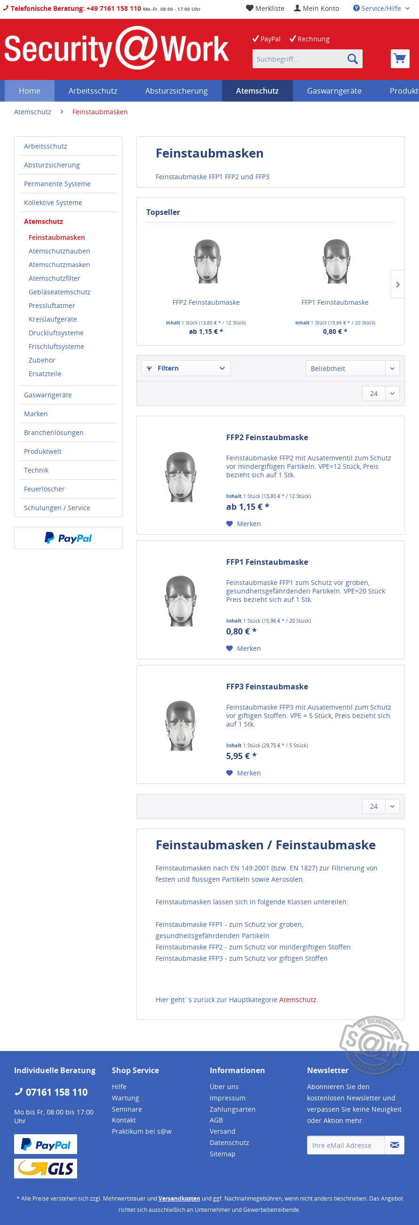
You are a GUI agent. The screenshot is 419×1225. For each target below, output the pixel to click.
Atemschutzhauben (59, 250)
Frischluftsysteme (56, 346)
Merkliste (265, 8)
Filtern (163, 368)
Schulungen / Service (57, 507)
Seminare (127, 1109)
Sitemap (223, 1153)
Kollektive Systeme (53, 202)
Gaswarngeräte (48, 394)
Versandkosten (179, 1198)
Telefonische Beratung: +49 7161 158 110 (71, 8)
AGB (216, 1119)
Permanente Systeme (57, 183)
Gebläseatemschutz (60, 291)
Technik (36, 470)
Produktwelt (43, 451)
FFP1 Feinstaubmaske (335, 302)
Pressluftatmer (52, 305)
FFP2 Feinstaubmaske (206, 302)
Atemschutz (43, 221)
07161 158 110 (50, 1092)
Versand (223, 1131)
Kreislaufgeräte (53, 319)
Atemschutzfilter (54, 278)
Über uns (224, 1086)
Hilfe (119, 1086)
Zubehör (42, 360)
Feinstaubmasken (57, 237)
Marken (36, 413)
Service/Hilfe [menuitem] (378, 8)
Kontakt (124, 1119)
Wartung (125, 1097)
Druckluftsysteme (56, 332)
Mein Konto (316, 8)
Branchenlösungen (54, 432)
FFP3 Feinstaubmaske (267, 687)
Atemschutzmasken (59, 264)
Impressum (227, 1097)
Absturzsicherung (52, 164)
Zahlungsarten (233, 1109)
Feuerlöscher (44, 488)
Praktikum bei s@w (142, 1131)
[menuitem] (316, 8)
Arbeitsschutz (45, 146)
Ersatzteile (45, 373)
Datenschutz (229, 1142)
